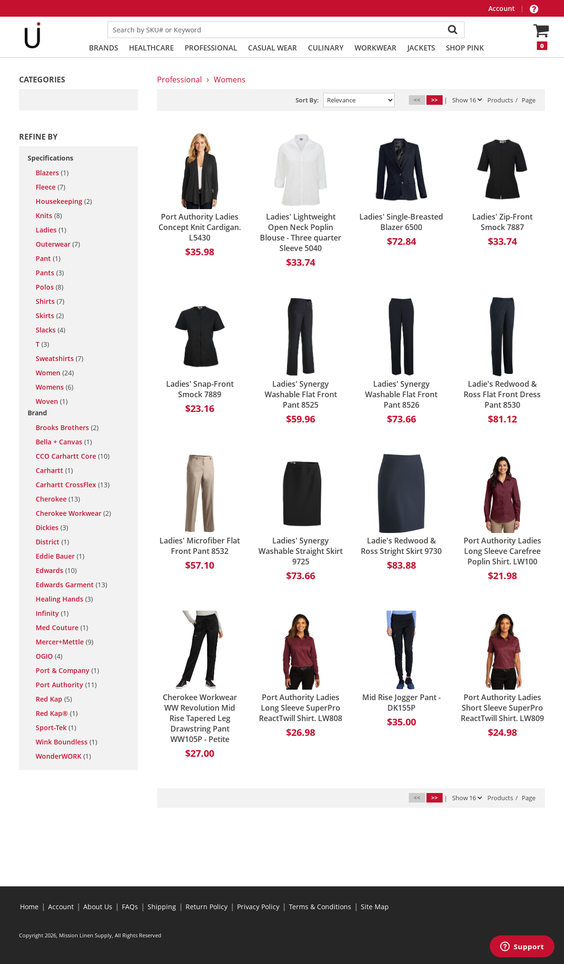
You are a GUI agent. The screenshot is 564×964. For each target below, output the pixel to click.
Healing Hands (64, 599)
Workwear (375, 47)
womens (54, 387)
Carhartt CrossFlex (72, 485)
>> (434, 100)
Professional (211, 47)
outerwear (58, 244)
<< (417, 100)
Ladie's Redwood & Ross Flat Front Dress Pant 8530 (502, 394)
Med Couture (62, 628)
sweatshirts (59, 358)
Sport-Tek (56, 728)
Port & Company (67, 670)
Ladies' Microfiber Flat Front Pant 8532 (199, 545)
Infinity (52, 613)
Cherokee (58, 499)
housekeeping (64, 201)
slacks (50, 330)
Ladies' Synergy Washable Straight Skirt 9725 (300, 551)
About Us (97, 906)
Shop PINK (465, 47)
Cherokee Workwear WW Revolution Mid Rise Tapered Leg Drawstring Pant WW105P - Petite (200, 718)
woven (52, 401)
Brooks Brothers (67, 428)
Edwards (56, 570)
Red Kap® (57, 713)
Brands (103, 47)
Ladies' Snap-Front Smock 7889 (200, 389)
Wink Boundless (66, 742)
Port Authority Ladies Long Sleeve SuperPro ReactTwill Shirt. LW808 (300, 707)
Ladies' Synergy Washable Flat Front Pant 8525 (301, 394)
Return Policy (207, 906)
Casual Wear (272, 47)
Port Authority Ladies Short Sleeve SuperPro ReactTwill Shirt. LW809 (502, 707)
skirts (50, 316)
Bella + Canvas (64, 442)
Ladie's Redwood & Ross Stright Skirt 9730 (401, 545)
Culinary (326, 47)
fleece (50, 187)
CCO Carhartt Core (72, 456)
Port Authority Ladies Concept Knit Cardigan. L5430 (199, 227)
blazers (52, 173)
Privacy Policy (258, 906)
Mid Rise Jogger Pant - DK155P (401, 702)
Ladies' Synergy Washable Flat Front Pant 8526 (401, 394)
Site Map (375, 906)
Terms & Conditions (320, 906)
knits (49, 216)
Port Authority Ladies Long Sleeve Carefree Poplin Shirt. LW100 (502, 551)
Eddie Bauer (60, 556)
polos (49, 287)
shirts (50, 301)
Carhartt (54, 470)
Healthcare (151, 47)
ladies (51, 230)
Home (29, 906)
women (55, 373)
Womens (230, 79)
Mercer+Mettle (64, 642)
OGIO (49, 656)
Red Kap (54, 699)
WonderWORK (63, 756)
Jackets (421, 47)
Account (502, 8)
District (52, 542)
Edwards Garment (71, 585)
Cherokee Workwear (73, 513)
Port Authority (66, 685)
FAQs (130, 906)
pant (48, 258)
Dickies (52, 528)
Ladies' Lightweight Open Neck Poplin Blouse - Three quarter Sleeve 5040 (300, 232)
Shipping (162, 906)
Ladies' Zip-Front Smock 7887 (502, 221)
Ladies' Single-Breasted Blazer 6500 (401, 221)
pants (50, 273)
